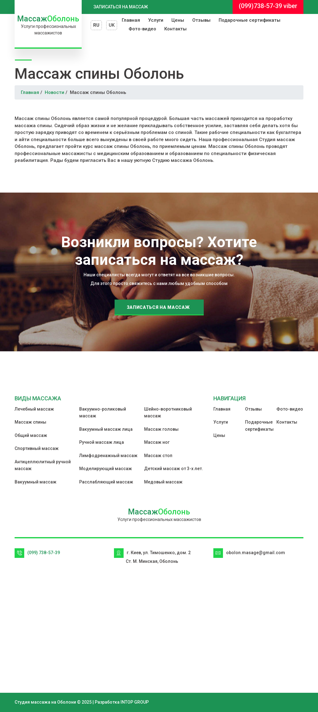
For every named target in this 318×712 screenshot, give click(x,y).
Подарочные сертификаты (249, 20)
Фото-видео (142, 29)
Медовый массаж (163, 481)
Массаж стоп (158, 455)
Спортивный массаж (37, 448)
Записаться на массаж (120, 6)
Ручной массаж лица (101, 442)
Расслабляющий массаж (106, 481)
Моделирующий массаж (105, 468)
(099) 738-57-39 (43, 552)
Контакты (175, 29)
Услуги (155, 20)
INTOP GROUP (134, 702)
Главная (131, 20)
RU (96, 25)
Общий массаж (31, 435)
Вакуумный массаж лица (106, 429)
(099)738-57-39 (260, 6)
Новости (54, 92)
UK (112, 25)
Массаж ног (157, 442)
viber (290, 6)
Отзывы (201, 20)
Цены (177, 20)
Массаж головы (161, 429)
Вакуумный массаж (36, 481)
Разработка (107, 702)
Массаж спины (30, 422)
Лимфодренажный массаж (108, 455)
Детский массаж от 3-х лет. (173, 468)
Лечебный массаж (34, 409)
